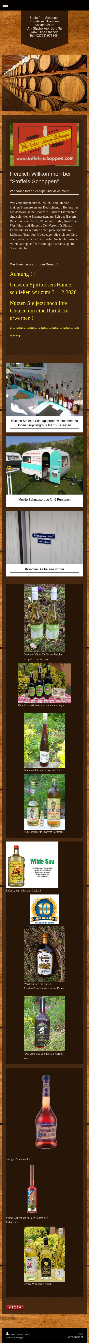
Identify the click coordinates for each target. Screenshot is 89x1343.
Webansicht (75, 1337)
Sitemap (26, 1334)
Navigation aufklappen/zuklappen (44, 5)
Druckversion (14, 1334)
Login (80, 1333)
